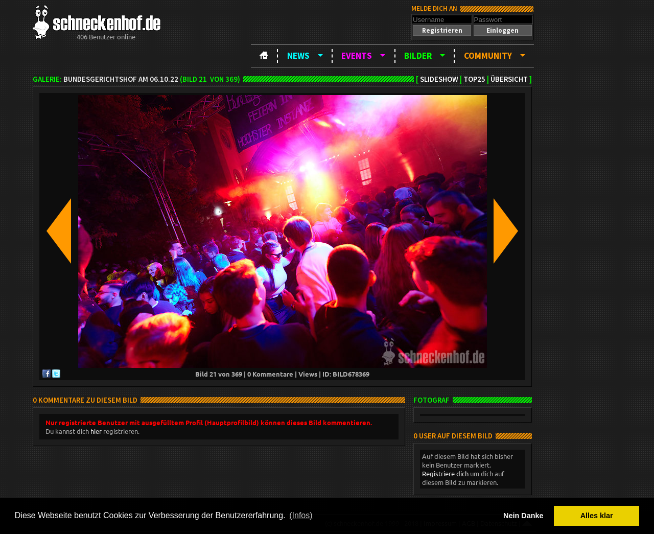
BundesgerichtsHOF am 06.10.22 (120, 79)
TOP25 (474, 79)
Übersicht (509, 79)
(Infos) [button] (300, 515)
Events (356, 55)
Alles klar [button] (596, 516)
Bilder (418, 55)
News (298, 55)
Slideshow (439, 79)
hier (96, 431)
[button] (442, 30)
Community (488, 55)
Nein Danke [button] (523, 516)
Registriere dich (445, 473)
